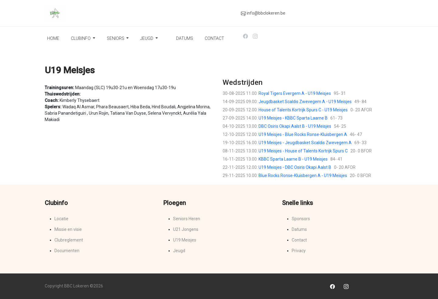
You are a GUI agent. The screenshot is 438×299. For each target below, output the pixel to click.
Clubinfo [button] (81, 38)
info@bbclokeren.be (263, 13)
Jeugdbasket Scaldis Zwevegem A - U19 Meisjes (305, 101)
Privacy (299, 250)
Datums (184, 38)
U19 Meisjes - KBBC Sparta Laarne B (293, 118)
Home (53, 38)
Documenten (66, 250)
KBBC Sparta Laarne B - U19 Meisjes (293, 159)
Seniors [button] (116, 38)
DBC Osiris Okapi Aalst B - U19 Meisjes (295, 126)
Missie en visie (68, 229)
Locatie (61, 218)
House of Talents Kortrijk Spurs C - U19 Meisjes (303, 109)
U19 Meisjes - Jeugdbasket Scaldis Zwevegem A (305, 142)
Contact (214, 38)
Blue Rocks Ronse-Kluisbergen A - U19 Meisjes (303, 175)
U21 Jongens (185, 229)
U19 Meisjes (184, 240)
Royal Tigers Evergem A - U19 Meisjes (295, 93)
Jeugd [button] (147, 38)
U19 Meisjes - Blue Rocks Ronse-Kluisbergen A (303, 134)
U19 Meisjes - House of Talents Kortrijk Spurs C (303, 150)
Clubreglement (68, 240)
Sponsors (301, 218)
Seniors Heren (186, 218)
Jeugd (179, 250)
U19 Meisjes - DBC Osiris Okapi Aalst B (295, 167)
